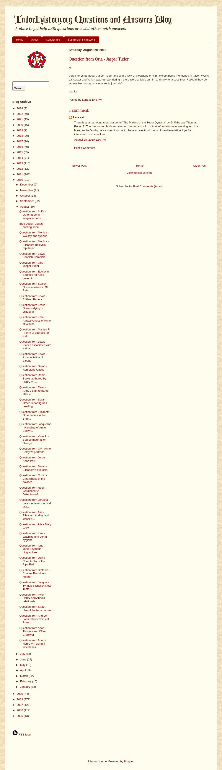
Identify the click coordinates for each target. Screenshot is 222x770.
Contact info (53, 39)
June (23, 659)
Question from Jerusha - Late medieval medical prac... (35, 503)
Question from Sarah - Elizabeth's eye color (33, 468)
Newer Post (79, 165)
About (34, 39)
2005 (20, 715)
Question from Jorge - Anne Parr (33, 459)
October (25, 195)
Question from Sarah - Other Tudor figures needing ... (33, 403)
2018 (20, 135)
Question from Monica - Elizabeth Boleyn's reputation (34, 245)
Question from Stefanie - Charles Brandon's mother (34, 573)
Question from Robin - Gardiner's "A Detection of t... (33, 491)
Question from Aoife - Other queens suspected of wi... (32, 215)
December (27, 184)
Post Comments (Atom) (147, 186)
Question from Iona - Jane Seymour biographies (32, 549)
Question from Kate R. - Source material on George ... (34, 440)
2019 (20, 130)
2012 (20, 168)
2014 (20, 157)
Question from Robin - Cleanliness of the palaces (33, 479)
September (27, 201)
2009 (20, 693)
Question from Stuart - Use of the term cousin (35, 608)
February (26, 681)
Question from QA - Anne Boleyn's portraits (35, 450)
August (25, 206)
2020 (20, 124)
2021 (20, 119)
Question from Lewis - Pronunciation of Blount (33, 357)
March (24, 676)
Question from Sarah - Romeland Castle (33, 367)
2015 (20, 152)
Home (19, 39)
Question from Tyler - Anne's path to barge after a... (34, 391)
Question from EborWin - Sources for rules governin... (34, 275)
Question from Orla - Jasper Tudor (32, 264)
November (27, 190)
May (23, 665)
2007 (20, 704)
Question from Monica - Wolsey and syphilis (34, 234)
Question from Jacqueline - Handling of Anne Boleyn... (35, 427)
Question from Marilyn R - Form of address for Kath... (34, 333)
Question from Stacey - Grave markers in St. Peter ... (33, 287)
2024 (20, 108)
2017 (20, 141)
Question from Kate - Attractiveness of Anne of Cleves (35, 320)
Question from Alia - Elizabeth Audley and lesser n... (34, 515)
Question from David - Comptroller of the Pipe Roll (33, 561)
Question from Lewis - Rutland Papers (33, 297)
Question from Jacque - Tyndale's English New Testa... (35, 586)
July (23, 653)
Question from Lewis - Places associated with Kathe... (35, 345)
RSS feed (21, 734)
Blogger (129, 761)
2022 (20, 113)
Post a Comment (84, 147)
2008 (20, 699)
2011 (20, 174)
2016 (20, 146)
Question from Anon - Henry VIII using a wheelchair (32, 644)
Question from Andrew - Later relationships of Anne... (34, 619)
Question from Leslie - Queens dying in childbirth (33, 308)
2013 (20, 163)
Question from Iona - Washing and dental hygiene (33, 537)
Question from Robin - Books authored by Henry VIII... (33, 378)
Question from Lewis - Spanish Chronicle (33, 255)
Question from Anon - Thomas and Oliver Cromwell (32, 631)
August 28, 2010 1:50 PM (90, 139)
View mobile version (139, 172)
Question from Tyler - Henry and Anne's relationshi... (32, 598)
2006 (20, 710)
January (25, 686)
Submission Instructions (81, 39)
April (23, 670)
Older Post (199, 165)
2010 (20, 179)
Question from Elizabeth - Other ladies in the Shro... (35, 415)
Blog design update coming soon (31, 225)
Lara (76, 117)
